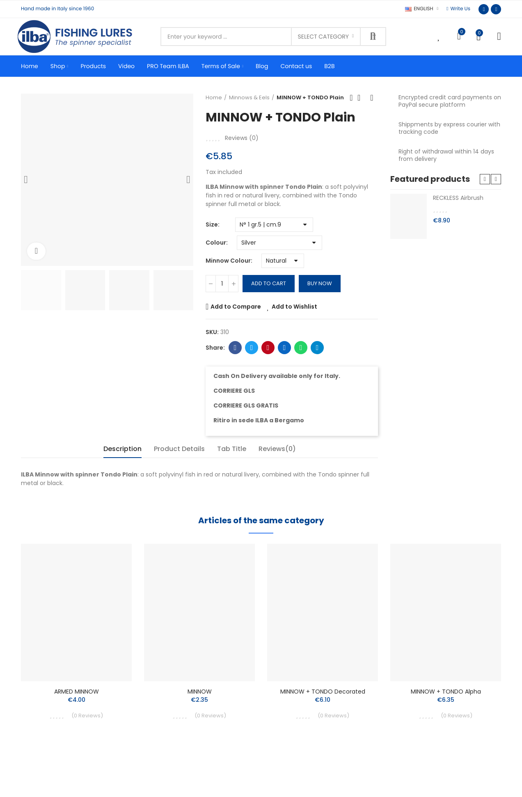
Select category (323, 36)
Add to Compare (236, 306)
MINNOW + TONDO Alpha (446, 691)
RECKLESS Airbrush (458, 198)
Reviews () (242, 138)
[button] (458, 9)
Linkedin (284, 347)
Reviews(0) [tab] (277, 448)
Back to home (361, 98)
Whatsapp (301, 347)
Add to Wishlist (294, 306)
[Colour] (279, 243)
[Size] (274, 225)
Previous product (351, 98)
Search (373, 36)
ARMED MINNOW (76, 691)
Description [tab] (122, 448)
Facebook (235, 347)
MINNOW (200, 691)
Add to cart (268, 283)
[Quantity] (222, 283)
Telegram (317, 347)
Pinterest (268, 347)
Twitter (251, 347)
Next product (372, 98)
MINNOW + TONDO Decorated (322, 691)
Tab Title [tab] (231, 448)
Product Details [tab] (179, 448)
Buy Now (319, 283)
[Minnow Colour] (282, 261)
